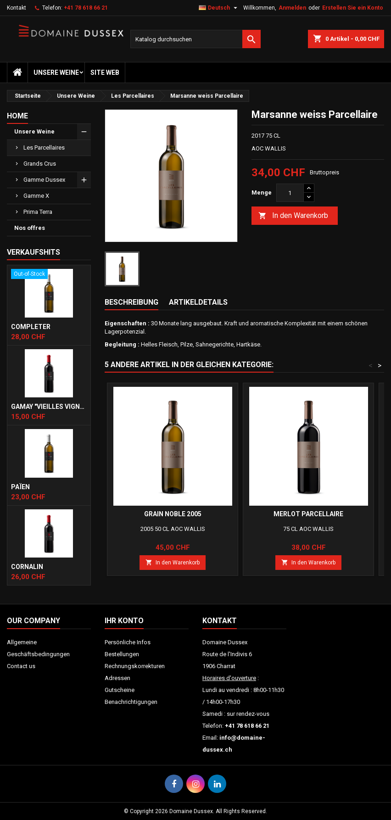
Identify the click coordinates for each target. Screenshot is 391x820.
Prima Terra (37, 211)
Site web (104, 72)
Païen (20, 487)
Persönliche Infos (128, 642)
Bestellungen (122, 654)
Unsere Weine (56, 72)
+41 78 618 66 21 (86, 8)
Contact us (21, 666)
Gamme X (36, 195)
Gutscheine (119, 689)
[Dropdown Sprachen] (219, 8)
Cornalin (27, 566)
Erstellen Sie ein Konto (352, 8)
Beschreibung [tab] (131, 302)
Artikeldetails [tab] (198, 302)
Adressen (117, 678)
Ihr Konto (124, 620)
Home (17, 116)
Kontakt (16, 8)
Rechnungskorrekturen (135, 666)
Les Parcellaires (44, 147)
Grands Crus (39, 163)
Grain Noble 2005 (172, 514)
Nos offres (29, 227)
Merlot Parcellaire (308, 514)
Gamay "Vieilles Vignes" (49, 406)
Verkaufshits (33, 252)
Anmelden (292, 8)
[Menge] (290, 193)
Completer (30, 326)
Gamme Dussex (44, 179)
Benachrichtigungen (131, 701)
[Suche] (195, 39)
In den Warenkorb (293, 216)
